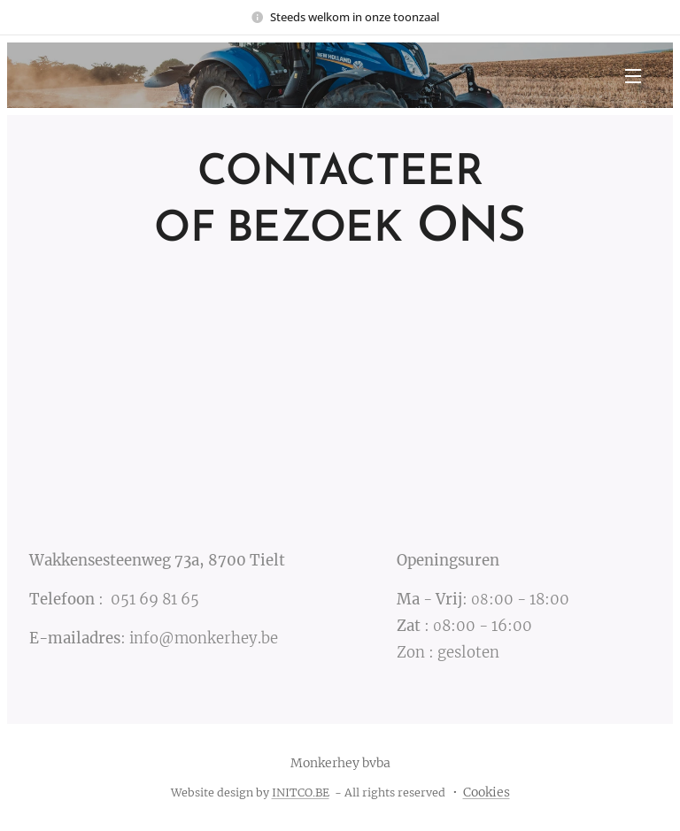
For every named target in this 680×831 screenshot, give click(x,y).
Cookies (486, 792)
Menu (633, 76)
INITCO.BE (300, 792)
